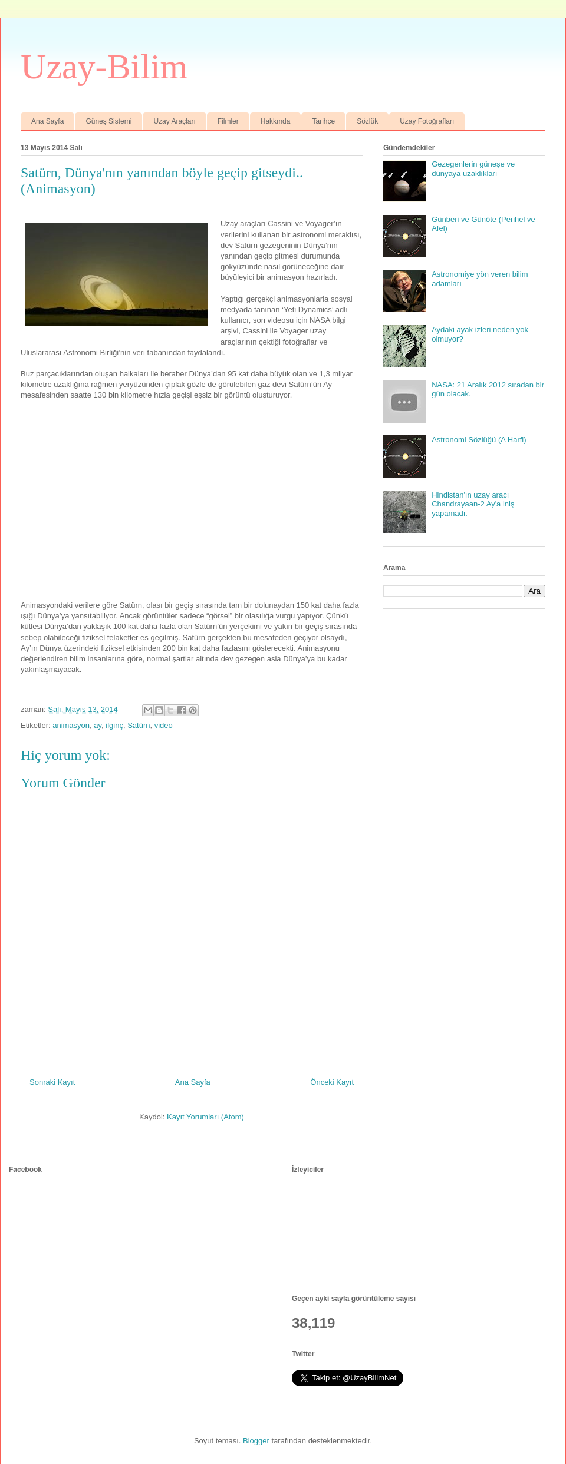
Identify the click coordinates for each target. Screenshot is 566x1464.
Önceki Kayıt (332, 1082)
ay (97, 725)
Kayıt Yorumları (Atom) (205, 1116)
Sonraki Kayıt (52, 1082)
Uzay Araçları (174, 121)
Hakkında (276, 121)
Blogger (256, 1440)
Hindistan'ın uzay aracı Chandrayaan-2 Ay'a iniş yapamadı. (473, 504)
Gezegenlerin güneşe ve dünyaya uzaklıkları (473, 169)
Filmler (228, 121)
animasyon (71, 725)
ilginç (114, 725)
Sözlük (367, 121)
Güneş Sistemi (108, 121)
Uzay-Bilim (104, 66)
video (163, 725)
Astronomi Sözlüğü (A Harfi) (479, 439)
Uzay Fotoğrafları (427, 121)
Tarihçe (323, 121)
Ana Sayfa (47, 121)
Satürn (138, 725)
